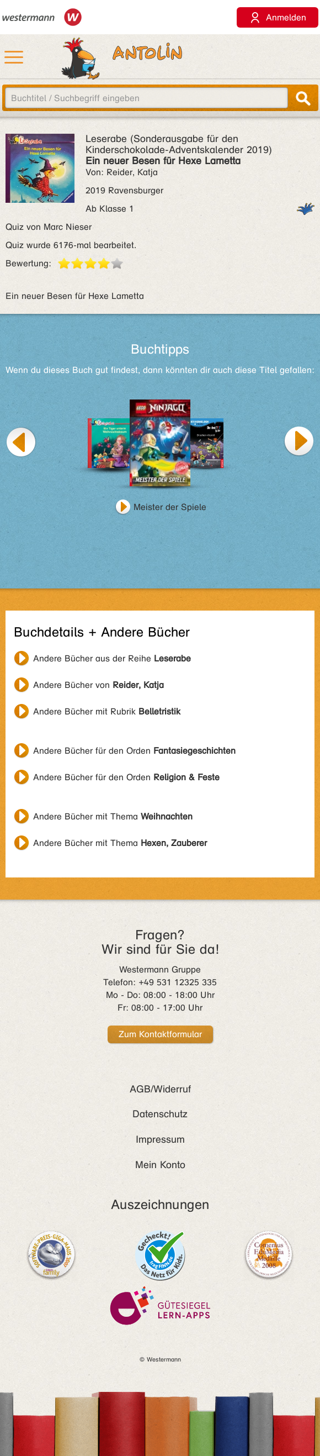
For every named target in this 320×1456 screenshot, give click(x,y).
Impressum (160, 1139)
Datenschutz (160, 1114)
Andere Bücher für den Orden (134, 750)
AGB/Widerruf (160, 1089)
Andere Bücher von (98, 685)
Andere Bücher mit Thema (113, 816)
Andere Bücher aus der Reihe (112, 658)
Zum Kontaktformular (160, 1034)
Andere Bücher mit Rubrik (106, 711)
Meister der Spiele (170, 507)
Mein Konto (160, 1165)
